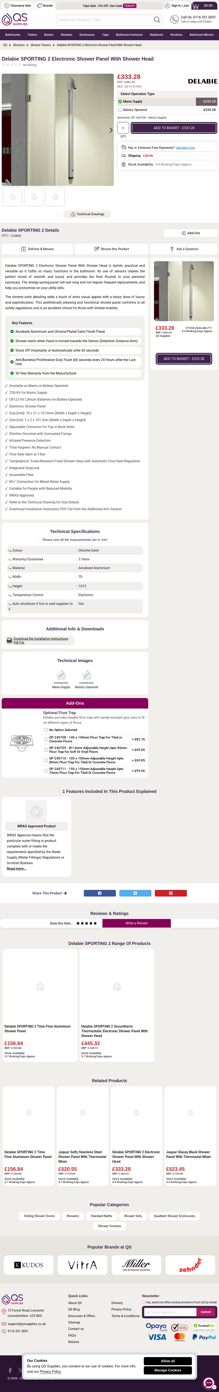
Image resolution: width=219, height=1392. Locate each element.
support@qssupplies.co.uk (24, 1324)
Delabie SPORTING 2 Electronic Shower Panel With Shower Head (136, 1157)
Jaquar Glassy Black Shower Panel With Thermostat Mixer (188, 1154)
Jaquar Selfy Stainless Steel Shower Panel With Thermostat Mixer (82, 1157)
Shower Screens (109, 1226)
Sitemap (74, 1322)
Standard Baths (101, 1216)
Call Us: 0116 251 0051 (198, 17)
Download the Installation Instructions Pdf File (37, 641)
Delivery (117, 1303)
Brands (45, 5)
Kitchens (176, 34)
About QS (75, 1303)
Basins (48, 34)
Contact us (76, 1329)
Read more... (16, 869)
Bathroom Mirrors (202, 34)
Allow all (168, 1361)
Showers (66, 34)
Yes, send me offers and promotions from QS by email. (181, 1302)
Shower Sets (133, 1216)
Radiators (156, 34)
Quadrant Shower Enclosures (174, 1216)
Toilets (32, 34)
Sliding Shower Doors (39, 1216)
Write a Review (137, 923)
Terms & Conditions (125, 1316)
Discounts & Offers (81, 1316)
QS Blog (74, 1309)
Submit (206, 1312)
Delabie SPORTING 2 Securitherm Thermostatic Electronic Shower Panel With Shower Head (114, 1031)
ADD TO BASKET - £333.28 (174, 128)
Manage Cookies (167, 1370)
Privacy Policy (121, 1309)
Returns (73, 1342)
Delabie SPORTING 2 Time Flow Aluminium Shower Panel (37, 1028)
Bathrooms (12, 34)
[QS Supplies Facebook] (10, 1370)
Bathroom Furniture (129, 34)
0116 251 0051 (15, 1331)
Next (109, 130)
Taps (105, 34)
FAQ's (72, 1335)
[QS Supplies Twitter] (20, 1370)
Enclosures (87, 34)
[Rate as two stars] (80, 924)
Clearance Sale (17, 5)
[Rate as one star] (78, 924)
